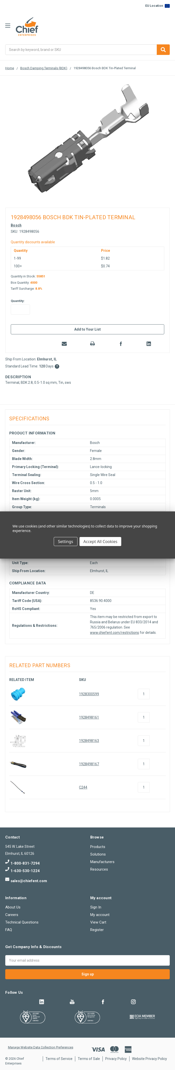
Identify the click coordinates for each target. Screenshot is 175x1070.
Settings (65, 541)
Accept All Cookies (101, 541)
